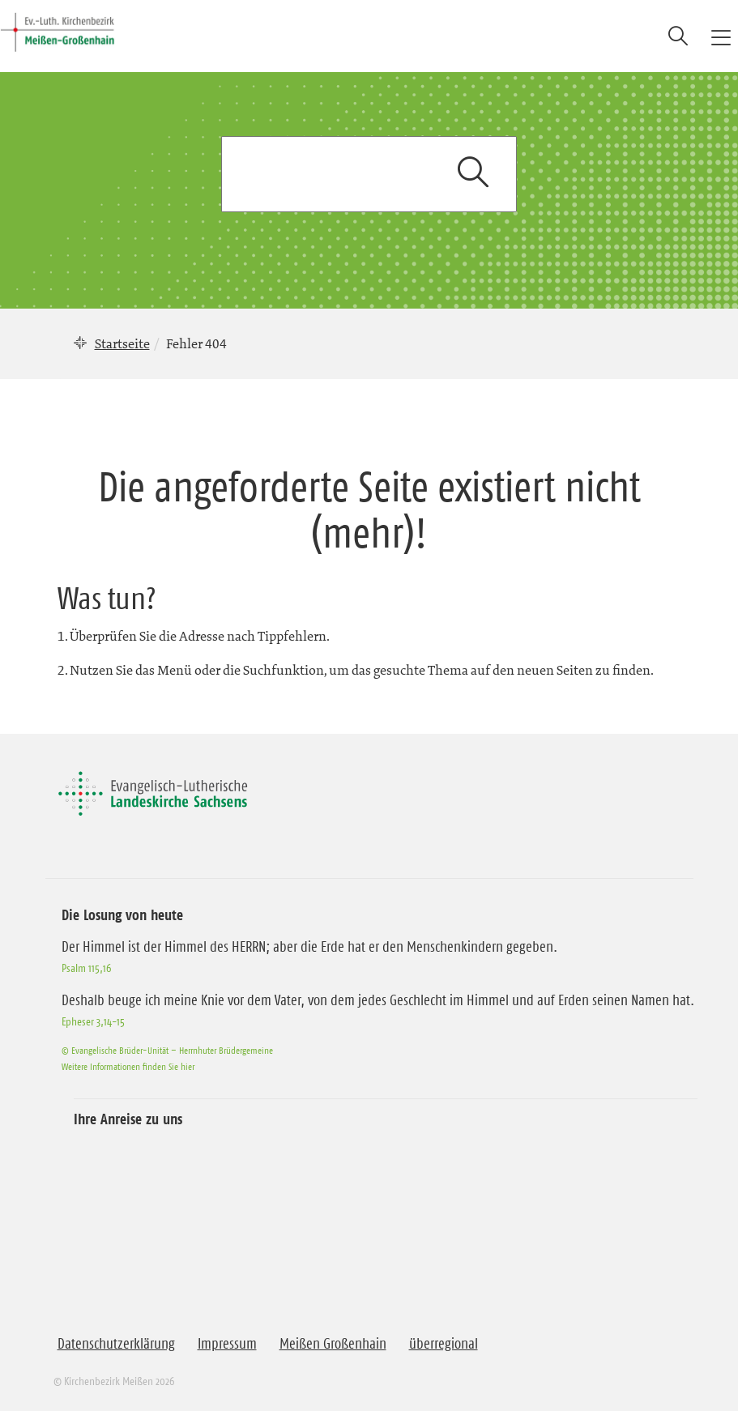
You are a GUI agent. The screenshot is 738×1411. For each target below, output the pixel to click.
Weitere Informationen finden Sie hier (128, 1066)
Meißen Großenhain (332, 1344)
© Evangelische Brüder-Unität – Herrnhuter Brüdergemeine (167, 1050)
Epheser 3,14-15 (93, 1021)
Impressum (227, 1344)
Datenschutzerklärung (116, 1344)
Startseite (122, 343)
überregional (443, 1344)
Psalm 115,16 (86, 968)
